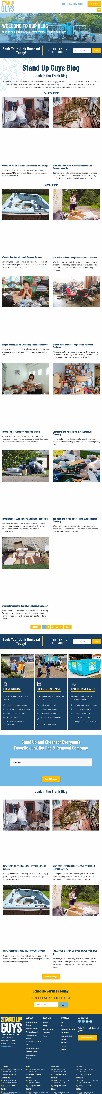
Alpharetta (55, 1049)
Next (68, 627)
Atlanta (79, 1049)
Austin (28, 1071)
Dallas (53, 1071)
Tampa (28, 1049)
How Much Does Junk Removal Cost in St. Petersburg (25, 518)
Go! (96, 50)
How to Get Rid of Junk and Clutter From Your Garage (25, 165)
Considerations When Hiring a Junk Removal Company (72, 433)
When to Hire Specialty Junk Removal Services (22, 257)
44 (61, 626)
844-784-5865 (75, 4)
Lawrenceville (6, 1060)
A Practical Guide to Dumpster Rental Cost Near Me (75, 257)
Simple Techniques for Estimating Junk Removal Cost (25, 344)
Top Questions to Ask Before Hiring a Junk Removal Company (75, 520)
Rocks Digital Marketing (92, 1089)
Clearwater (5, 1049)
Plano (78, 1071)
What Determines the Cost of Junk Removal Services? (25, 605)
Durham (54, 1060)
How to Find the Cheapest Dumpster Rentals (21, 431)
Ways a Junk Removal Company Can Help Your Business (73, 346)
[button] (99, 10)
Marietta (29, 1060)
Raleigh (3, 1071)
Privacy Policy (5, 1089)
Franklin (79, 1060)
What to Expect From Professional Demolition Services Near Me (72, 167)
